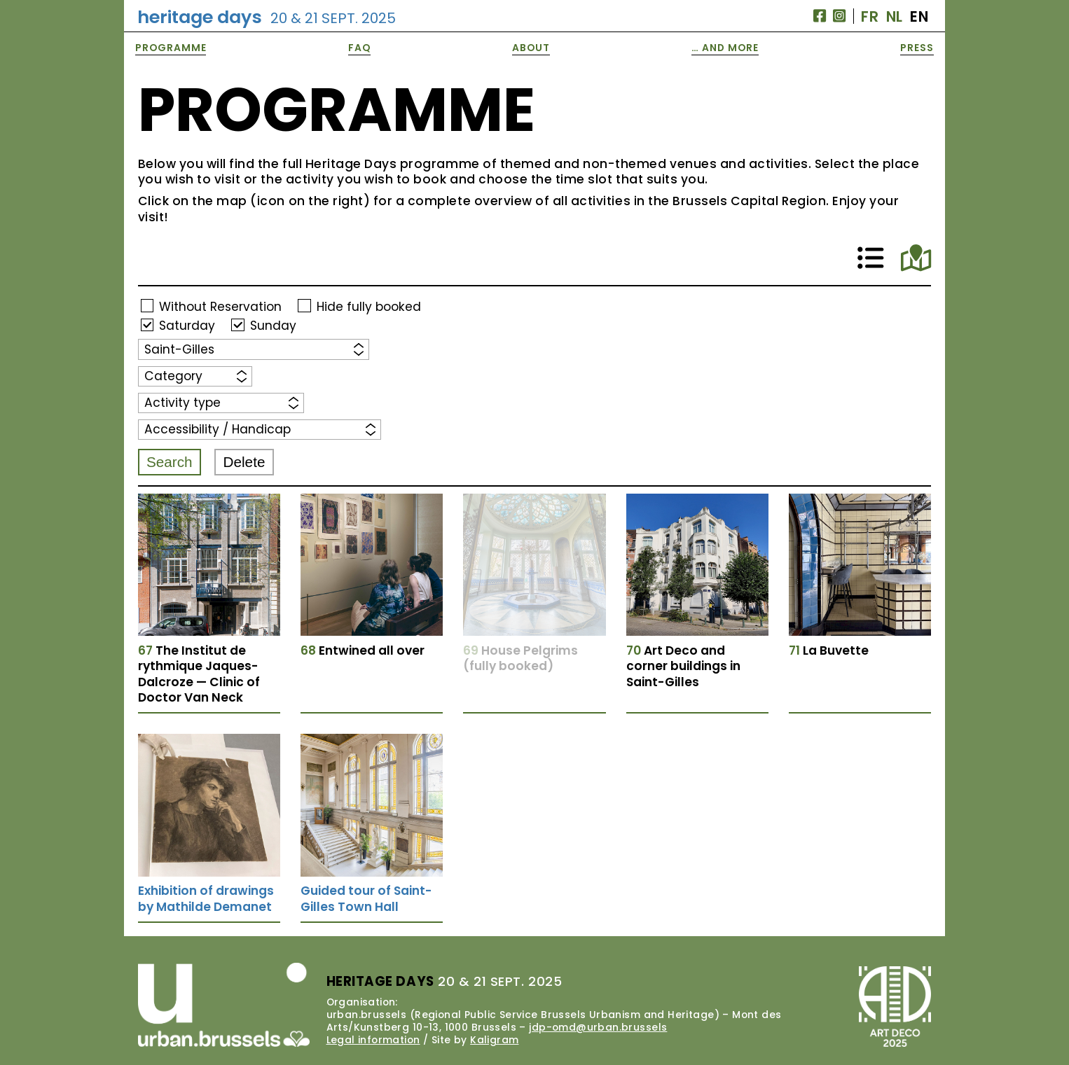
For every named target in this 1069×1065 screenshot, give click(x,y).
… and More (725, 48)
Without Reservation (220, 306)
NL (894, 16)
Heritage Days (266, 16)
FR (869, 16)
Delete (244, 462)
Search (169, 462)
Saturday (187, 325)
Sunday (273, 325)
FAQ (359, 48)
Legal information (373, 1040)
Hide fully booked (369, 306)
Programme (171, 48)
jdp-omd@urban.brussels (598, 1027)
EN (919, 16)
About (531, 48)
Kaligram (494, 1040)
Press (917, 48)
